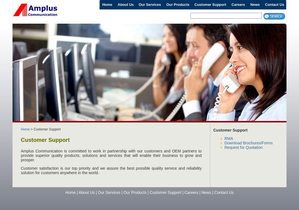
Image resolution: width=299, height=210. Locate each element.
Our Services (150, 5)
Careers (238, 5)
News (255, 5)
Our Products (177, 5)
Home (107, 5)
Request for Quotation (243, 147)
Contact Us (274, 5)
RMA (228, 138)
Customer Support (210, 5)
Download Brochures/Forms (248, 143)
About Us (126, 5)
